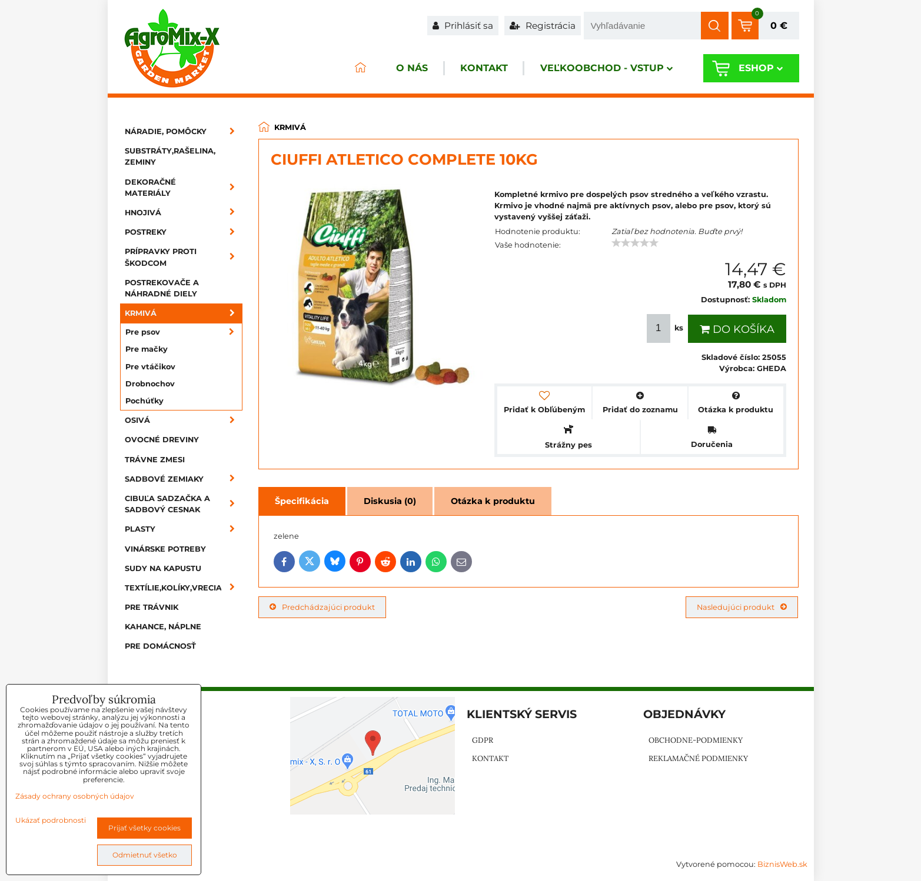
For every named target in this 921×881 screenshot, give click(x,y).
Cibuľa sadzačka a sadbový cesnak (183, 504)
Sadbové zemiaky (183, 479)
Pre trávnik (151, 607)
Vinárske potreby (165, 549)
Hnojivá (183, 212)
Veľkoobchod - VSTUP (606, 68)
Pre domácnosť (160, 646)
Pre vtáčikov (150, 366)
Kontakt (483, 68)
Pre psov (183, 332)
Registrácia (543, 25)
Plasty (183, 529)
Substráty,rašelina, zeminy (170, 156)
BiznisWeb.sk (782, 864)
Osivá (183, 420)
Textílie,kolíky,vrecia (183, 588)
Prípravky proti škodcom (183, 257)
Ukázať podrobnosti (50, 820)
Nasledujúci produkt (742, 607)
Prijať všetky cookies (144, 827)
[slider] (635, 243)
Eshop (761, 68)
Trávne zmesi (155, 459)
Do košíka (737, 329)
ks (666, 328)
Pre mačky (146, 349)
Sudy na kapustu (163, 568)
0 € (778, 25)
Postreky (183, 232)
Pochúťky (144, 400)
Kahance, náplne (163, 626)
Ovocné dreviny (162, 439)
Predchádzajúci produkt (322, 607)
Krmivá (183, 313)
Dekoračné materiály (183, 187)
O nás (410, 68)
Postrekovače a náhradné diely (162, 288)
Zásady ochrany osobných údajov (74, 796)
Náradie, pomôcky (183, 131)
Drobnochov (150, 383)
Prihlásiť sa (463, 25)
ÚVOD (358, 68)
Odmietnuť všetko (144, 854)
